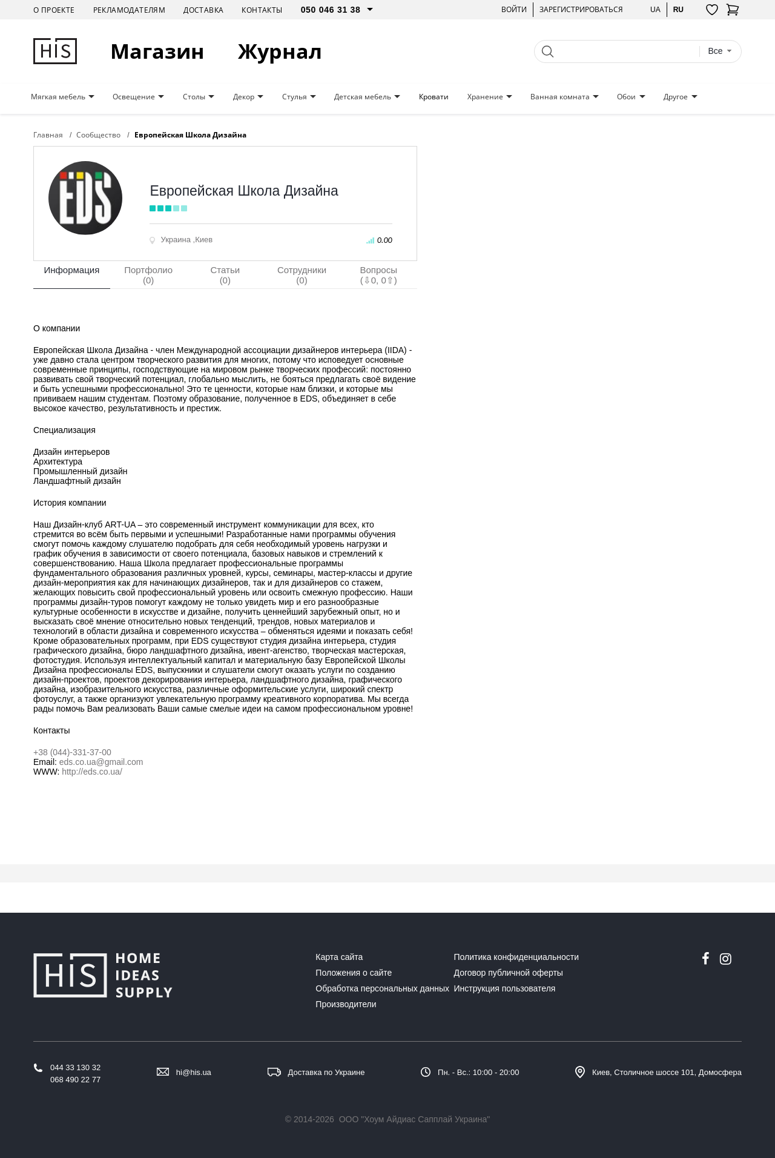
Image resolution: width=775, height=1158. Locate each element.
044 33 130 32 (75, 1067)
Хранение (485, 97)
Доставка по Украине (326, 1072)
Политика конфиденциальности (516, 957)
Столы (194, 97)
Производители (345, 1004)
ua (655, 9)
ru (678, 9)
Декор (243, 97)
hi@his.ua (193, 1072)
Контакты (262, 10)
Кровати (434, 97)
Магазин (157, 51)
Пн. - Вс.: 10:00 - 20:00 (478, 1072)
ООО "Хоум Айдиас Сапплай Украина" (414, 1119)
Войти (514, 9)
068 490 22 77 (75, 1079)
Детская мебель (362, 97)
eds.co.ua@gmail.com (101, 762)
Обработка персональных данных (382, 988)
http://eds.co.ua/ (92, 771)
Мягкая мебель (58, 97)
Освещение (134, 97)
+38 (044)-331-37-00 (72, 752)
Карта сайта (339, 957)
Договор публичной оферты (508, 973)
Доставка (203, 10)
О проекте (54, 10)
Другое (676, 97)
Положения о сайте (353, 973)
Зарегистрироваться (581, 9)
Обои (626, 97)
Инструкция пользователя (505, 988)
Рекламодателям (129, 10)
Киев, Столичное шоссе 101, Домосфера (667, 1072)
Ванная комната (560, 97)
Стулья (294, 97)
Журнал (280, 51)
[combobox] (720, 51)
